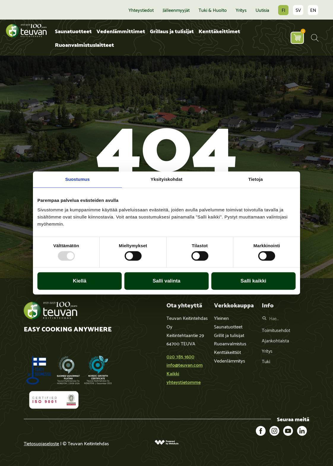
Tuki (266, 361)
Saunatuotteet (73, 30)
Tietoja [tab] (255, 179)
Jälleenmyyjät (176, 10)
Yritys (241, 10)
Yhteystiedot (141, 10)
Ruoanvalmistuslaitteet (84, 44)
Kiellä (79, 281)
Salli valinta (166, 281)
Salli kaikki (253, 281)
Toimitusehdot (276, 330)
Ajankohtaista (275, 340)
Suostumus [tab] (77, 179)
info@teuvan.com (184, 364)
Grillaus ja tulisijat (172, 30)
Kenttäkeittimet (219, 30)
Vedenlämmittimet (120, 30)
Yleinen (221, 318)
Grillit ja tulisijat (229, 335)
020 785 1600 (180, 356)
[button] (315, 38)
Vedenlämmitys (229, 360)
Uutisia (262, 10)
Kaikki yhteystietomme (183, 377)
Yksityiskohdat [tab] (166, 179)
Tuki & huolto (213, 10)
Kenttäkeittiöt (227, 352)
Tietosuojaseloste (41, 443)
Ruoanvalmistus (230, 343)
